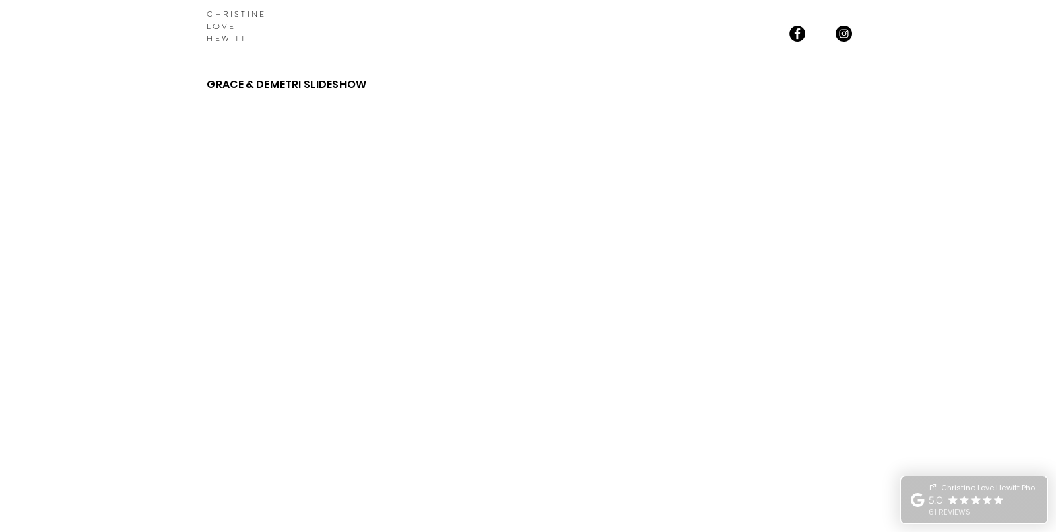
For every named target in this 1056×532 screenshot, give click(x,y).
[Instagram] (844, 34)
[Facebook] (797, 34)
